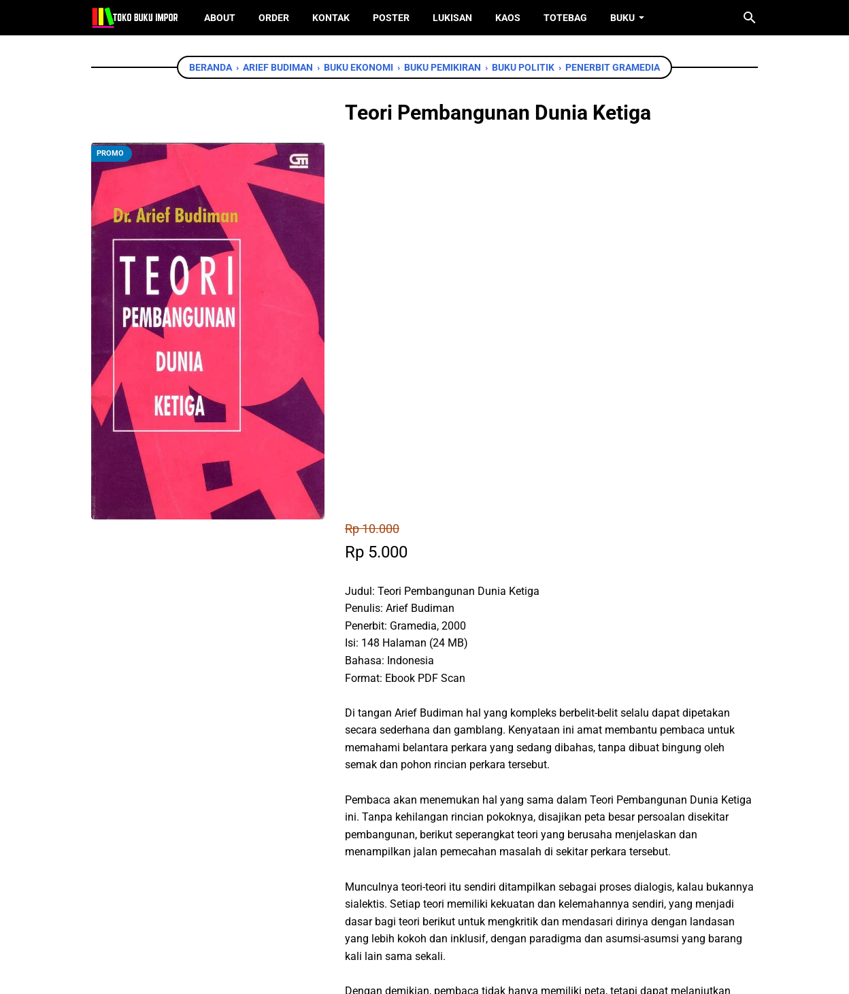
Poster (391, 17)
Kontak (331, 17)
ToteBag (565, 17)
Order (274, 17)
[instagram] (446, 918)
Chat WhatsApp (405, 715)
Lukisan (452, 17)
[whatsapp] (418, 793)
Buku (622, 17)
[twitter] (388, 793)
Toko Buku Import (442, 973)
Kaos (507, 17)
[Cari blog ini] (750, 18)
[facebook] (357, 793)
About (219, 17)
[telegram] (449, 793)
